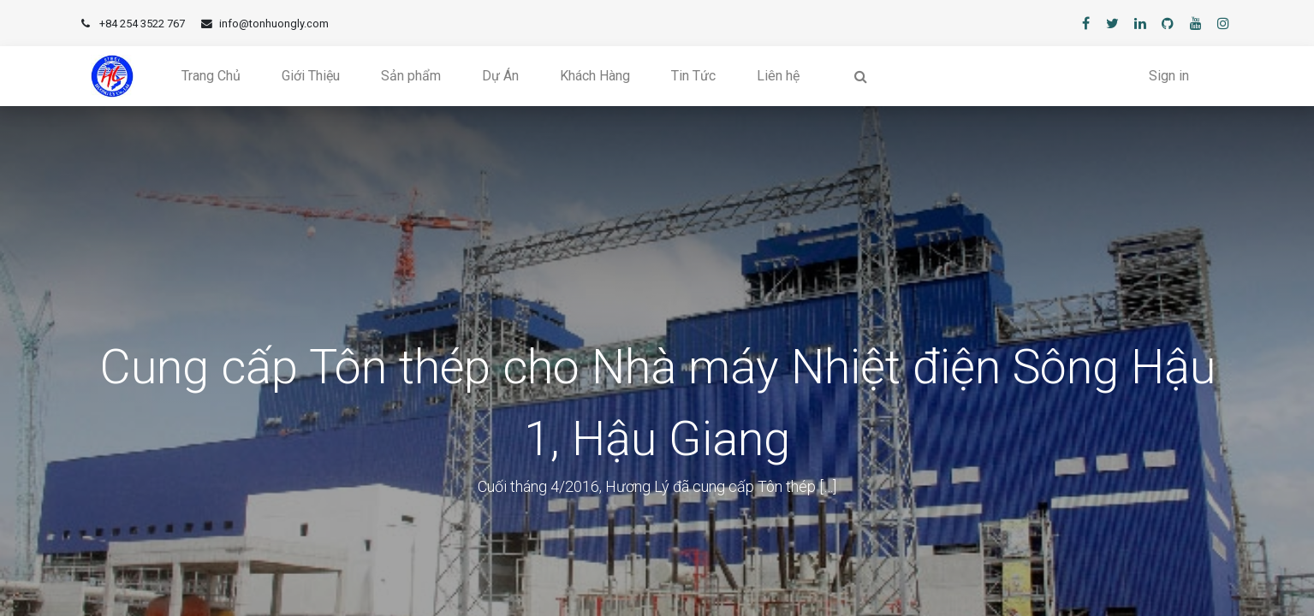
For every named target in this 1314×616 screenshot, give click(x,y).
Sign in (1169, 76)
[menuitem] (211, 76)
